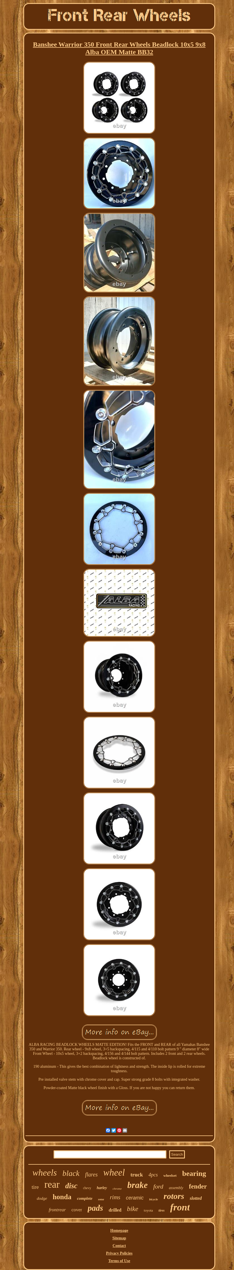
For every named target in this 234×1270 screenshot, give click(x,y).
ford (158, 1186)
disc (71, 1186)
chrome (117, 1188)
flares (91, 1174)
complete (84, 1198)
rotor (101, 1199)
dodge (42, 1198)
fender (198, 1186)
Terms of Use (119, 1261)
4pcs (153, 1175)
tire (35, 1187)
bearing (194, 1173)
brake (137, 1185)
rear (51, 1184)
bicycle (153, 1199)
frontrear (57, 1209)
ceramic (135, 1198)
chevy (87, 1188)
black (71, 1173)
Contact (119, 1246)
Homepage (119, 1230)
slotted (196, 1198)
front (180, 1207)
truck (136, 1175)
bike (132, 1208)
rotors (174, 1196)
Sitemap (119, 1238)
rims (115, 1197)
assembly (176, 1188)
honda (62, 1197)
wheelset (169, 1175)
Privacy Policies (119, 1253)
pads (95, 1207)
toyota (148, 1210)
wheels (44, 1172)
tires (161, 1210)
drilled (115, 1210)
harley (102, 1188)
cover (77, 1209)
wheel (114, 1172)
